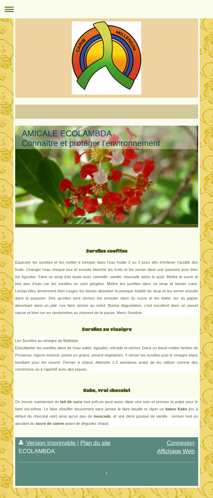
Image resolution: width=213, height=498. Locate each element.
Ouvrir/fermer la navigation (106, 9)
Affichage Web (176, 451)
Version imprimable (48, 443)
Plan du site (95, 443)
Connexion (180, 443)
